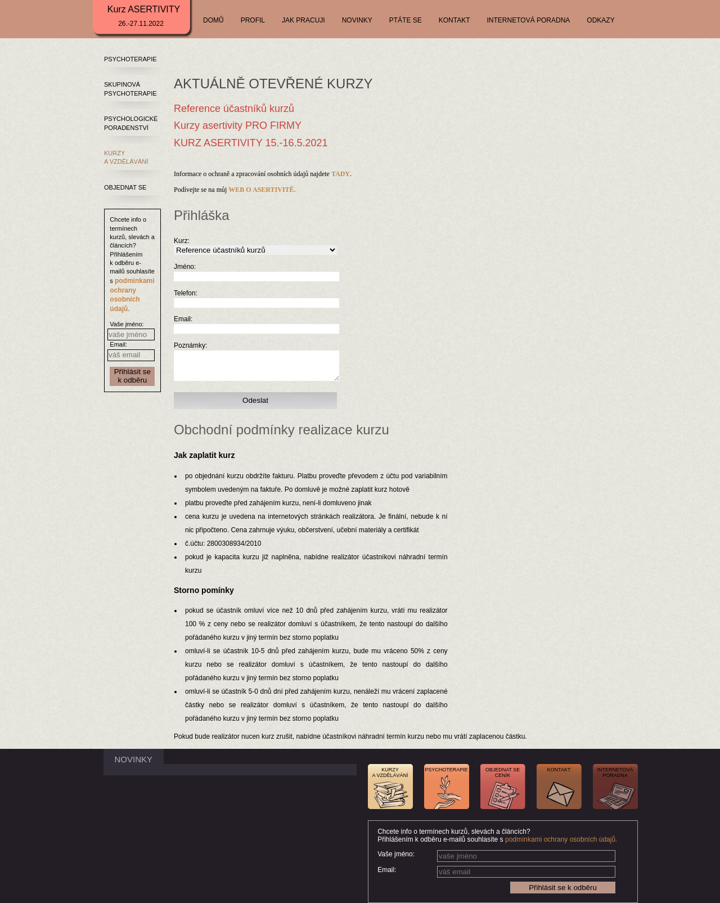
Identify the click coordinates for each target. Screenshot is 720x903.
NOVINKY (357, 20)
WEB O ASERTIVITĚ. (261, 190)
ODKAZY (600, 20)
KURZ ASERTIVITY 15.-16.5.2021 (250, 143)
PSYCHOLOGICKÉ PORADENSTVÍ (131, 123)
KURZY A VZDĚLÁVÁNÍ (126, 157)
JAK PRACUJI (303, 20)
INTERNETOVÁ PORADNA (528, 20)
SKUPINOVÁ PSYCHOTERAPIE (130, 88)
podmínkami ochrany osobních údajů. (561, 839)
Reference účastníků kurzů (234, 108)
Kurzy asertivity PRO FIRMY (238, 125)
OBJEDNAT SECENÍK (502, 772)
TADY (340, 174)
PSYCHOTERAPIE (130, 59)
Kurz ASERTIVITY (144, 16)
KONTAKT (454, 20)
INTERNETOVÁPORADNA (615, 772)
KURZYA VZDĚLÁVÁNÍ (390, 772)
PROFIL (253, 20)
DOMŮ (213, 20)
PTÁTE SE (405, 20)
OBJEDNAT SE (125, 187)
